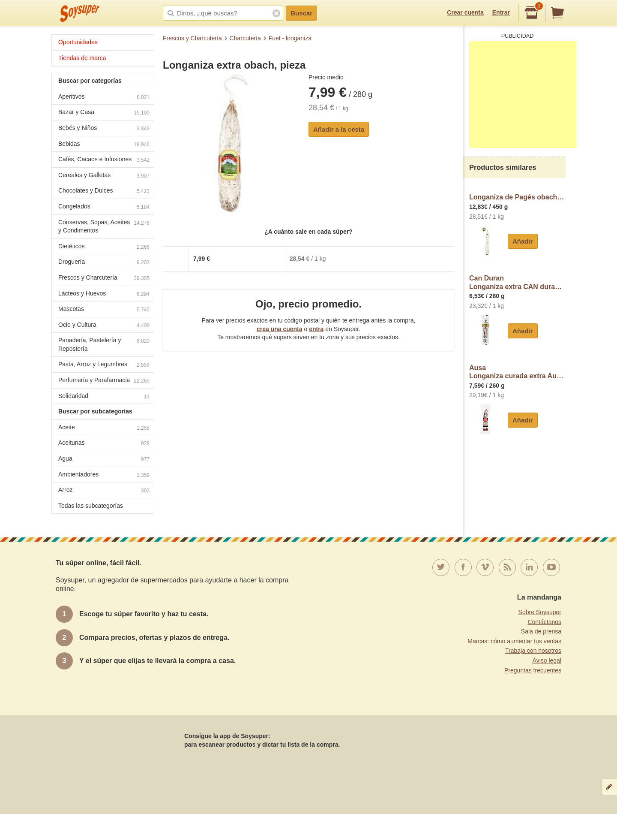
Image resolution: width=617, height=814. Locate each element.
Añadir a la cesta (338, 129)
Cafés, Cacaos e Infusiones (104, 160)
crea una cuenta (280, 329)
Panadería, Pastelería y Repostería (104, 344)
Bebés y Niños (104, 128)
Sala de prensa (541, 631)
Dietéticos (104, 247)
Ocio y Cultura (104, 325)
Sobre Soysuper (539, 612)
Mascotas (104, 309)
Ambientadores (104, 475)
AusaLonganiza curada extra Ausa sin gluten (517, 372)
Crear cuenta (465, 12)
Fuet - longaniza (290, 38)
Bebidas (104, 144)
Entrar (501, 12)
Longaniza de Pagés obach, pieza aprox (517, 197)
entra (316, 329)
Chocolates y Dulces (104, 191)
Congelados (104, 207)
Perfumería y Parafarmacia (104, 381)
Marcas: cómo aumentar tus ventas (514, 641)
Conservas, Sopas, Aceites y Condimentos (104, 226)
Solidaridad (104, 396)
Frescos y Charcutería (192, 38)
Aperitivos (104, 97)
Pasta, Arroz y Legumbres (104, 365)
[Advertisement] (522, 94)
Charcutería (245, 38)
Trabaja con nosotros (533, 650)
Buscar (301, 13)
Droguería (104, 262)
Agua (104, 459)
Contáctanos (544, 621)
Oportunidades (78, 42)
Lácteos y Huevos (104, 294)
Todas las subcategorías (90, 505)
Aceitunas (104, 443)
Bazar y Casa (104, 113)
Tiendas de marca (82, 57)
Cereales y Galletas (104, 176)
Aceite (104, 428)
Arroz (104, 490)
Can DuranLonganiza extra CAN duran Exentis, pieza (517, 282)
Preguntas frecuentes (532, 670)
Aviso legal (547, 660)
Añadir (522, 241)
